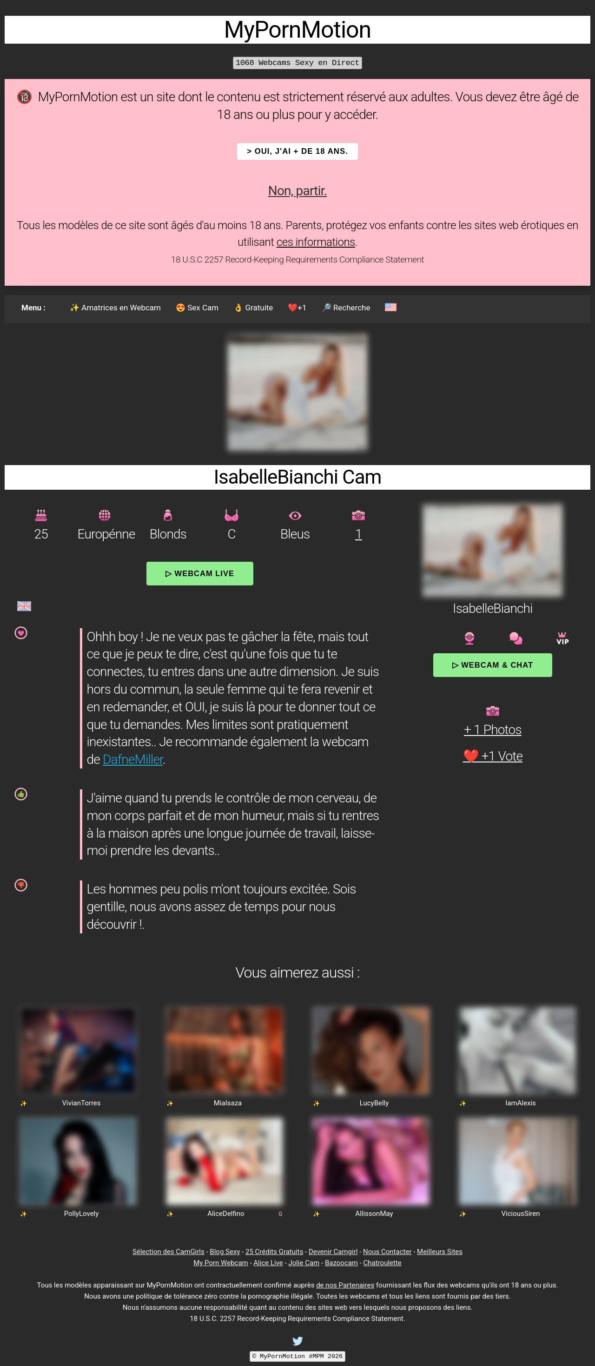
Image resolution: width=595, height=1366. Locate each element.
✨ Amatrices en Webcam (115, 307)
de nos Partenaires (345, 1285)
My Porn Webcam (220, 1263)
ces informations (316, 242)
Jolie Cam (303, 1263)
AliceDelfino (225, 1213)
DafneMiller (133, 759)
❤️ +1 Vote (493, 756)
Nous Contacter (387, 1252)
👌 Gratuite (253, 307)
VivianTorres (81, 1103)
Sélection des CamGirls (168, 1252)
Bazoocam (341, 1263)
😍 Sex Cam (197, 307)
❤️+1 (297, 307)
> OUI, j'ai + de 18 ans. (297, 151)
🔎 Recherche (346, 307)
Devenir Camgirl (333, 1252)
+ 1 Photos (493, 729)
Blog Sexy (225, 1252)
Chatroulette (383, 1263)
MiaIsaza (228, 1103)
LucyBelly (374, 1103)
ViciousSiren (521, 1213)
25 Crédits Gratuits (274, 1252)
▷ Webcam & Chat (492, 665)
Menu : (33, 307)
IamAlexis (520, 1103)
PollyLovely (81, 1213)
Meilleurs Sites (440, 1252)
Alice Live (268, 1263)
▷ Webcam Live (199, 573)
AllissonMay (374, 1213)
